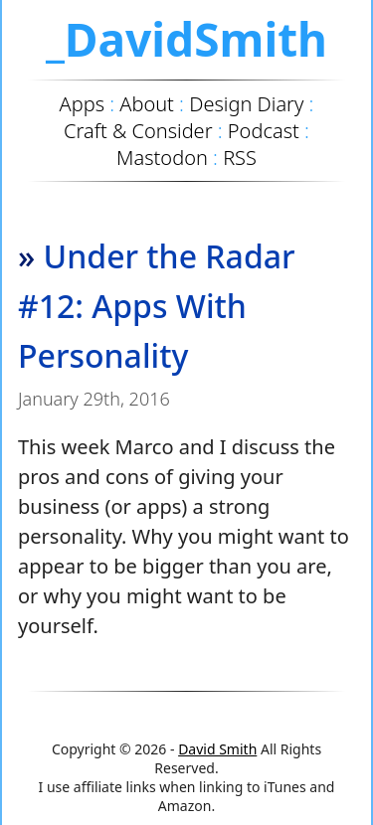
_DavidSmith (186, 39)
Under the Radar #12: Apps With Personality (156, 306)
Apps (82, 103)
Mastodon (162, 157)
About (146, 103)
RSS (240, 157)
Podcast (263, 130)
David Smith (217, 749)
